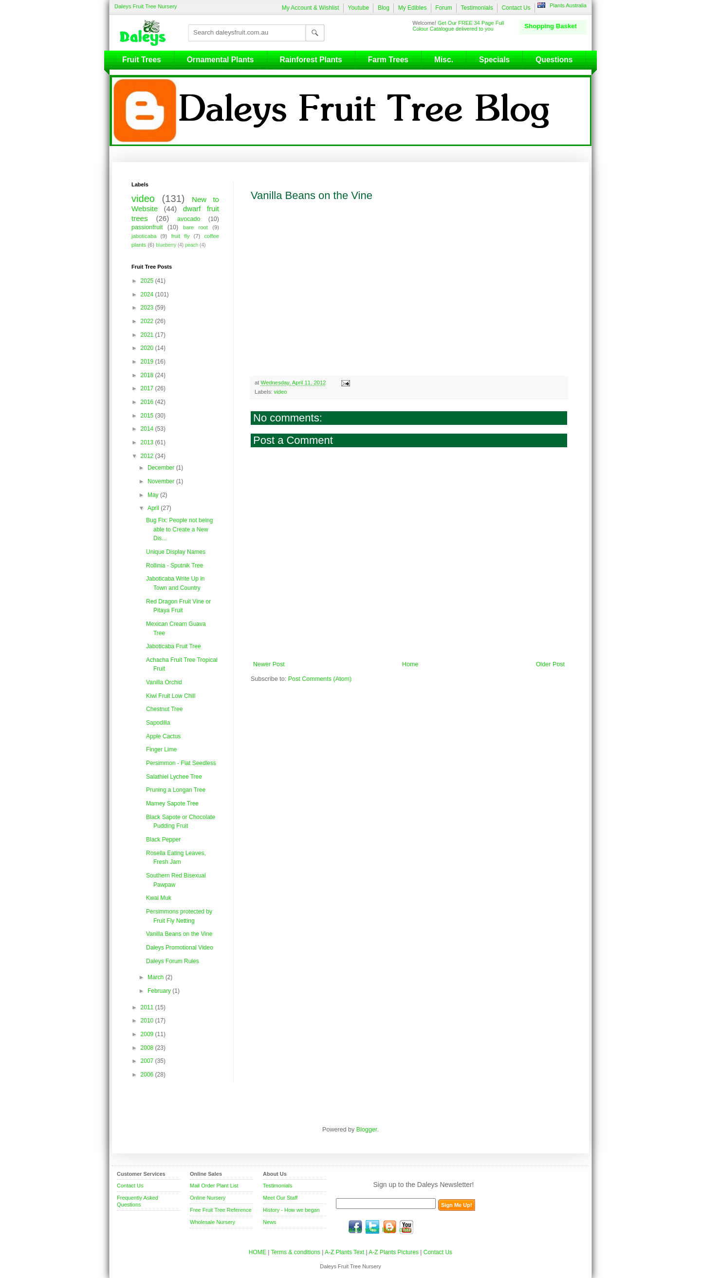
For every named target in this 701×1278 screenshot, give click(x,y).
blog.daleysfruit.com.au (389, 1227)
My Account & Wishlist (310, 7)
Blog (383, 7)
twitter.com (372, 1227)
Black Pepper (163, 839)
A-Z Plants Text (344, 1252)
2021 (148, 334)
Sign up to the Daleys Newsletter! (423, 1184)
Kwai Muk (158, 898)
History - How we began (291, 1210)
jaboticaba (144, 236)
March (157, 977)
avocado (188, 219)
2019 (148, 361)
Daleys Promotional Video (179, 947)
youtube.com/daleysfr (406, 1227)
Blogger (366, 1129)
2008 (148, 1047)
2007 (148, 1061)
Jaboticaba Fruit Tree (173, 646)
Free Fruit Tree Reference (221, 1210)
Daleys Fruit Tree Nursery (145, 6)
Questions (553, 59)
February (160, 990)
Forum (443, 7)
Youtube (358, 7)
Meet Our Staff (280, 1198)
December (162, 467)
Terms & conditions (296, 1252)
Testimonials (477, 7)
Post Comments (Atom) (319, 679)
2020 (148, 348)
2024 (148, 294)
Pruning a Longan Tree (175, 789)
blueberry (166, 245)
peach (191, 245)
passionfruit (147, 227)
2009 (148, 1034)
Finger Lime (161, 749)
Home (410, 664)
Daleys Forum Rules (172, 961)
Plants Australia (568, 5)
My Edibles (412, 7)
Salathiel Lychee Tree (174, 776)
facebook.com (355, 1227)
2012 (148, 456)
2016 (148, 402)
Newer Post (269, 664)
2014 (148, 428)
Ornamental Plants (220, 59)
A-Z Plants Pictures (394, 1252)
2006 (148, 1074)
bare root (195, 227)
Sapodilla (158, 722)
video (280, 392)
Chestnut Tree (164, 709)
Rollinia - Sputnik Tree (174, 565)
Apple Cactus (163, 736)
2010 (148, 1020)
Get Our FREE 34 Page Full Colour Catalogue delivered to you (458, 26)
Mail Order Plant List (214, 1185)
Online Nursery (207, 1198)
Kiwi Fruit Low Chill (170, 696)
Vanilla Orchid (164, 682)
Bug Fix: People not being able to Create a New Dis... (179, 529)
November (162, 481)
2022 (148, 321)
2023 (148, 307)
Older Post (550, 664)
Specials (494, 59)
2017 (148, 388)
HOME (257, 1252)
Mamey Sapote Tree (172, 803)
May (154, 495)
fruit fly (180, 236)
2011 (148, 1007)
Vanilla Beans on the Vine (179, 934)
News (270, 1222)
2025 (148, 280)
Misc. (443, 59)
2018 (148, 375)
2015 (148, 415)
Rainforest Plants (311, 59)
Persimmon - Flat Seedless (181, 763)
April (154, 508)
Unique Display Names (175, 551)
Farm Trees (388, 59)
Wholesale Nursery (212, 1222)
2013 (148, 442)
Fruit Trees (141, 59)
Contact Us (515, 7)
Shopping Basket (550, 26)
